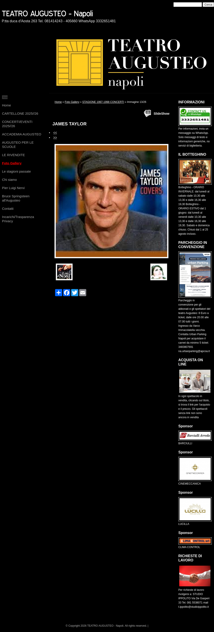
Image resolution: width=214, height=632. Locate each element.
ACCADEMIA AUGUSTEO (21, 134)
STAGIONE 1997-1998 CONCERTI (103, 102)
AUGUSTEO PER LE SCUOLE (18, 145)
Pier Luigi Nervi (13, 188)
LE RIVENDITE (13, 155)
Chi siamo (9, 179)
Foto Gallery (12, 163)
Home (6, 105)
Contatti (8, 208)
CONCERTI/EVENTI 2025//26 (17, 124)
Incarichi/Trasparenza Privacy (18, 219)
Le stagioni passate (16, 171)
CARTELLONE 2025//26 (20, 113)
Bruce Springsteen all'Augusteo (15, 198)
